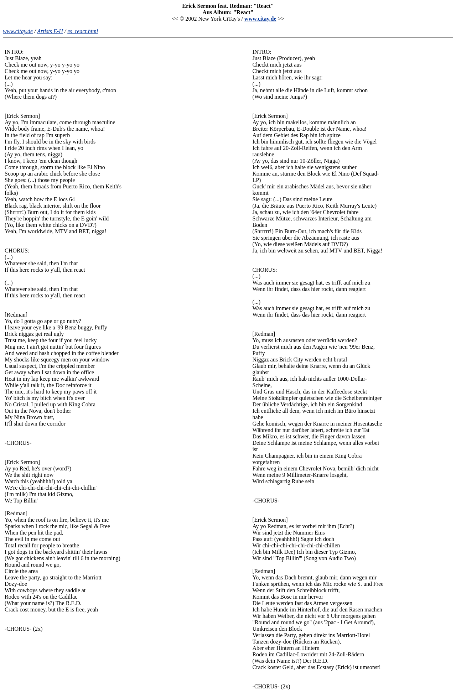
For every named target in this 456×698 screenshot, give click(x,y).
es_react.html (82, 31)
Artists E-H (50, 31)
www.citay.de (260, 19)
